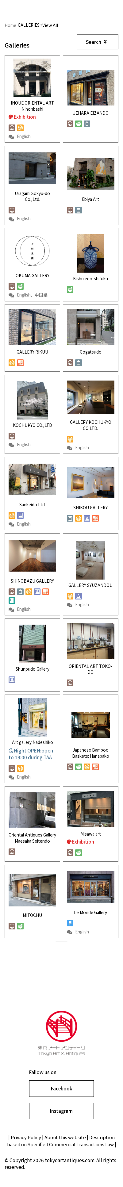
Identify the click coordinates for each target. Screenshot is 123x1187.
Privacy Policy (25, 1145)
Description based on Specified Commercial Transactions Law (61, 1148)
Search (96, 41)
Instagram (61, 1118)
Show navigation (112, 8)
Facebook (61, 1095)
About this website (65, 1145)
